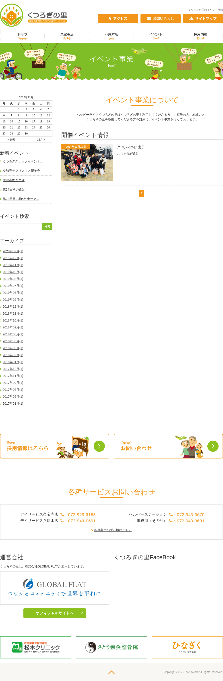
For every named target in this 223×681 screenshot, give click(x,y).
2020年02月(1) (13, 251)
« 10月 (11, 139)
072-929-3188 (82, 514)
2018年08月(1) (13, 334)
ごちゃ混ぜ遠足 (131, 147)
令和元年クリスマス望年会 (21, 170)
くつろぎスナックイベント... (23, 161)
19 (48, 121)
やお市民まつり (14, 180)
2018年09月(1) (13, 327)
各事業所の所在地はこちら (113, 530)
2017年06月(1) (13, 389)
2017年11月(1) (13, 376)
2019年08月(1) (13, 279)
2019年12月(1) (13, 258)
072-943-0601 (82, 520)
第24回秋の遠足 (14, 189)
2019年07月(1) (13, 286)
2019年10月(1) (13, 272)
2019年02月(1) (13, 299)
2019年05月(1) (13, 292)
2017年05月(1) (13, 396)
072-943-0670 (190, 514)
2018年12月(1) (13, 306)
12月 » (41, 139)
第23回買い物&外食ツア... (21, 199)
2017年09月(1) (13, 383)
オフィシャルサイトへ (55, 613)
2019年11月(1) (13, 265)
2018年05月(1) (13, 341)
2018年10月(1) (13, 320)
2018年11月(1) (13, 313)
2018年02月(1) (13, 355)
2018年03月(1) (13, 348)
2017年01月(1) (13, 403)
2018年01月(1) (13, 362)
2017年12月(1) (13, 369)
